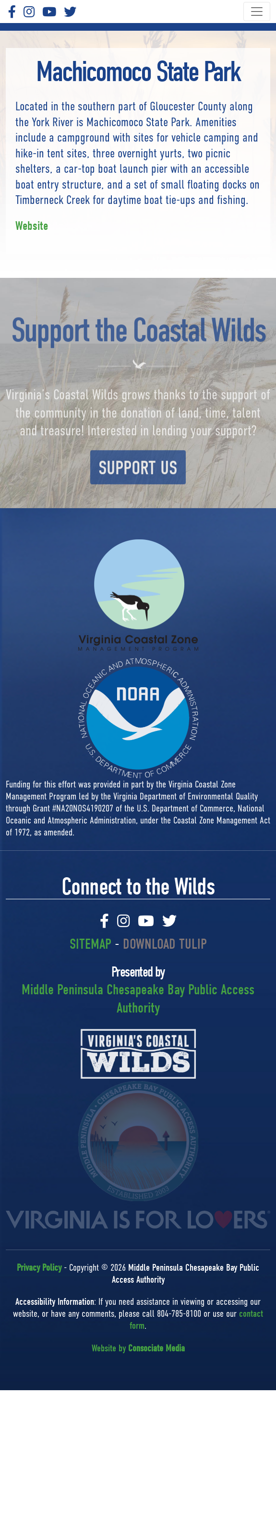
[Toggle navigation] (256, 11)
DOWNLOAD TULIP (165, 944)
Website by (138, 1348)
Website (31, 226)
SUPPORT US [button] (138, 488)
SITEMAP (90, 944)
